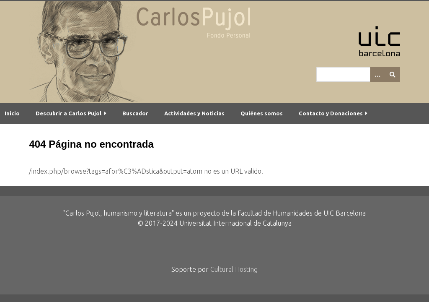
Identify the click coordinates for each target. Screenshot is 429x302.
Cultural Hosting (234, 269)
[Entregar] (392, 74)
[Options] (377, 74)
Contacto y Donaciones (331, 113)
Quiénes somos (261, 113)
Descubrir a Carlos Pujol (68, 113)
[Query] (358, 74)
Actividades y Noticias (194, 113)
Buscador (135, 113)
